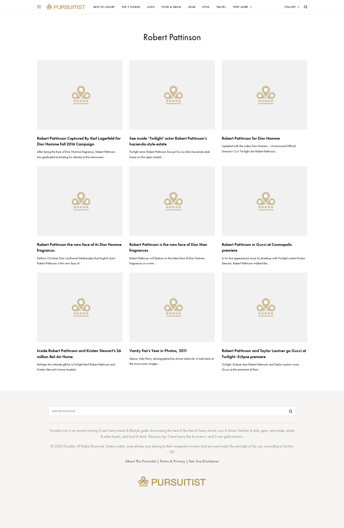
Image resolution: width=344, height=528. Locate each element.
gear (264, 430)
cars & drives (227, 430)
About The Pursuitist (140, 461)
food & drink (137, 436)
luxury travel (207, 430)
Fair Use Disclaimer (204, 461)
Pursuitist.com (58, 430)
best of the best (183, 430)
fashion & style (248, 430)
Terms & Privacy (172, 461)
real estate (277, 430)
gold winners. (233, 436)
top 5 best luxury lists (176, 436)
